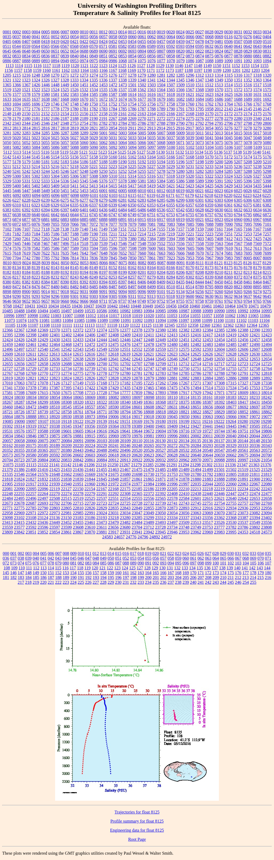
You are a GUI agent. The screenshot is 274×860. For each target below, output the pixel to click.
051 (118, 558)
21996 (172, 484)
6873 (7, 219)
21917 (31, 484)
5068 (161, 142)
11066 (265, 315)
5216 (55, 166)
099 (208, 563)
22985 (78, 513)
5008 (170, 133)
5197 (190, 161)
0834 (26, 56)
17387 (54, 388)
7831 (84, 258)
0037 (16, 36)
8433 (170, 282)
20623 (148, 455)
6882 (55, 219)
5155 (64, 157)
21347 (242, 464)
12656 (19, 363)
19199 (184, 421)
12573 (172, 349)
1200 (226, 70)
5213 (26, 166)
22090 (19, 489)
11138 (158, 325)
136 (207, 568)
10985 (160, 311)
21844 (90, 479)
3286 (55, 133)
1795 (199, 109)
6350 (132, 205)
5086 (55, 147)
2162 (132, 113)
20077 (55, 440)
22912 (196, 508)
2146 (257, 109)
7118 (45, 229)
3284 (36, 133)
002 (21, 553)
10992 (243, 311)
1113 (9, 65)
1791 (180, 109)
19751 (243, 431)
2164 (151, 113)
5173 (238, 157)
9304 (103, 296)
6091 (7, 195)
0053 (64, 36)
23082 (254, 513)
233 (141, 582)
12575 (184, 349)
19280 (242, 421)
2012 (219, 109)
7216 (161, 234)
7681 (228, 253)
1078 (170, 61)
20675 (243, 455)
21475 (137, 469)
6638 (16, 214)
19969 (113, 436)
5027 (74, 137)
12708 (148, 363)
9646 (7, 301)
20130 (160, 440)
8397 (122, 282)
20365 (42, 450)
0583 (132, 46)
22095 (31, 489)
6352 (142, 205)
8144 (64, 267)
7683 (238, 253)
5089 (84, 147)
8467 (267, 282)
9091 (103, 291)
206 (193, 577)
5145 (36, 157)
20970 (196, 460)
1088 (209, 61)
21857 (125, 479)
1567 (190, 89)
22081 (7, 489)
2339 (247, 118)
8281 (161, 277)
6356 (180, 205)
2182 (45, 118)
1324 (36, 80)
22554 (125, 498)
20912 (113, 460)
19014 (125, 416)
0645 (7, 51)
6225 (266, 195)
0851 (103, 56)
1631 (257, 94)
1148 (198, 65)
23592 (31, 527)
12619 (125, 354)
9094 (122, 291)
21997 (184, 484)
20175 (31, 445)
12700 (101, 363)
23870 (90, 532)
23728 (160, 527)
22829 (101, 508)
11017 (114, 315)
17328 (254, 383)
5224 (122, 166)
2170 (209, 113)
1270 (55, 75)
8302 (190, 277)
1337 (113, 80)
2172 (228, 113)
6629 (209, 210)
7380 (132, 238)
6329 (55, 205)
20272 (172, 445)
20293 (207, 445)
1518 (267, 85)
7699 (267, 253)
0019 (161, 32)
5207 (238, 161)
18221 (242, 397)
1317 (247, 75)
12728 (19, 368)
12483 (207, 344)
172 (208, 572)
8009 (267, 258)
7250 (219, 234)
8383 (36, 282)
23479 (113, 522)
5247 (74, 171)
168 (178, 572)
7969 (219, 258)
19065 (219, 416)
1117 (47, 65)
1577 (16, 94)
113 (43, 568)
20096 (90, 440)
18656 (207, 407)
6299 (180, 200)
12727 (7, 368)
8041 (55, 262)
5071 (180, 142)
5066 (142, 142)
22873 (172, 508)
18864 (7, 416)
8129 (266, 262)
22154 (90, 489)
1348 (209, 80)
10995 (266, 311)
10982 (125, 311)
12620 (137, 354)
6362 (238, 205)
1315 (228, 75)
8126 (247, 262)
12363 (240, 325)
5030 (103, 137)
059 (178, 558)
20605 (101, 455)
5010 (190, 133)
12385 (219, 330)
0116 (228, 36)
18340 (125, 402)
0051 (45, 36)
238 (178, 582)
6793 (228, 214)
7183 (26, 234)
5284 (219, 171)
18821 (184, 412)
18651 (196, 407)
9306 (122, 296)
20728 (31, 460)
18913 (42, 416)
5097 (151, 147)
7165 (238, 229)
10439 (100, 306)
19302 (7, 426)
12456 (243, 339)
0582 (122, 46)
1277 (122, 75)
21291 (171, 464)
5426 (219, 186)
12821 (31, 378)
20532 (184, 450)
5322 (209, 176)
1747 (64, 104)
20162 (7, 445)
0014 (122, 32)
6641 (45, 214)
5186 (84, 161)
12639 (90, 359)
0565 (45, 46)
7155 (161, 229)
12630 (254, 354)
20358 (31, 450)
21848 (113, 479)
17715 (90, 392)
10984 (148, 311)
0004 (36, 32)
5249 (93, 171)
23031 (113, 513)
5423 (190, 186)
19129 (90, 421)
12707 (137, 363)
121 (102, 568)
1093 (257, 61)
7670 (199, 253)
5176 (267, 157)
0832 (7, 56)
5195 (170, 161)
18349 (137, 402)
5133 (189, 152)
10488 (19, 311)
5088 (74, 147)
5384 (161, 181)
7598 (132, 248)
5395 (238, 181)
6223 (247, 195)
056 (156, 558)
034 (260, 553)
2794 (209, 123)
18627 (160, 407)
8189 (55, 272)
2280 (238, 118)
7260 (16, 238)
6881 (45, 219)
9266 (247, 291)
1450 (74, 85)
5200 (219, 161)
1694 (16, 104)
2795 (219, 123)
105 (253, 563)
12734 (66, 368)
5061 (93, 142)
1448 (55, 85)
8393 (93, 282)
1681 (170, 99)
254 (245, 582)
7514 (74, 243)
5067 (151, 142)
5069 (170, 142)
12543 (78, 349)
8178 (247, 267)
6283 (142, 200)
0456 (151, 41)
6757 (209, 214)
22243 (266, 489)
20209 (66, 445)
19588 (42, 431)
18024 (7, 397)
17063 (19, 383)
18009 (243, 392)
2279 (228, 118)
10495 (54, 311)
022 (171, 553)
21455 (101, 469)
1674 (122, 99)
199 (141, 577)
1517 (257, 85)
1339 (132, 80)
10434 (53, 306)
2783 (113, 123)
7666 (180, 253)
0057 (103, 36)
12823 (54, 378)
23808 (266, 527)
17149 (78, 383)
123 (117, 568)
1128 (150, 65)
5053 (36, 142)
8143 (55, 267)
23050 (160, 513)
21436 (78, 469)
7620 (36, 253)
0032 (247, 32)
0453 (122, 41)
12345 (169, 325)
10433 (41, 306)
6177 (180, 195)
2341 (267, 118)
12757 (243, 368)
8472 (16, 287)
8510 (170, 287)
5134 (199, 152)
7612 (247, 248)
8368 (219, 277)
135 (200, 568)
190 (73, 577)
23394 (254, 517)
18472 (31, 407)
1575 (267, 89)
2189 (84, 118)
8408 (151, 282)
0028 (209, 32)
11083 (56, 320)
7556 (180, 243)
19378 (125, 426)
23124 (42, 517)
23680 (125, 527)
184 (28, 577)
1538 (132, 89)
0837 (55, 56)
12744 (125, 368)
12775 (78, 373)
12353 (181, 325)
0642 (247, 46)
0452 (113, 41)
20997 (243, 460)
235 (156, 582)
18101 (160, 397)
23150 (66, 517)
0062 (151, 36)
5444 (267, 186)
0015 (132, 32)
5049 (267, 137)
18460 (7, 407)
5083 (26, 147)
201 (156, 577)
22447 (231, 493)
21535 (7, 474)
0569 (84, 46)
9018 (64, 291)
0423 (93, 41)
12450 (172, 339)
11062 (230, 315)
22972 (42, 513)
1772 (26, 109)
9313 (151, 296)
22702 (54, 503)
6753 (170, 214)
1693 (7, 104)
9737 (122, 301)
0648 (26, 51)
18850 (231, 412)
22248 (7, 493)
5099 (161, 147)
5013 (219, 133)
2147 (267, 109)
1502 (142, 85)
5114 (26, 152)
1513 (219, 85)
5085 (45, 147)
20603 (90, 455)
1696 (36, 104)
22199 (160, 489)
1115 (28, 65)
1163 (75, 70)
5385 (170, 181)
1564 (161, 89)
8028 (36, 262)
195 (111, 577)
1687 (228, 99)
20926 (148, 460)
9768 (7, 306)
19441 (207, 426)
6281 (122, 200)
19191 (172, 421)
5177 (7, 161)
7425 (257, 238)
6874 (16, 219)
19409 (172, 426)
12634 (31, 359)
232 (133, 582)
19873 (42, 436)
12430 (54, 339)
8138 (26, 267)
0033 (257, 32)
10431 (30, 306)
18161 (207, 397)
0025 (190, 32)
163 (141, 572)
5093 (123, 147)
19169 (137, 421)
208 (208, 577)
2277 (209, 118)
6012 (161, 190)
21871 (160, 479)
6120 (161, 195)
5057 (64, 142)
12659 (54, 363)
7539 (103, 243)
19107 (43, 421)
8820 (228, 287)
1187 (179, 70)
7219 (170, 234)
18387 (207, 402)
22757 (243, 503)
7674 (219, 253)
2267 (113, 118)
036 (6, 558)
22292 (113, 493)
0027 (199, 32)
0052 (55, 36)
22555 (137, 498)
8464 (257, 282)
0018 (151, 32)
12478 (148, 344)
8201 (142, 272)
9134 (180, 291)
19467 (243, 426)
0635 (219, 46)
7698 (257, 253)
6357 (190, 205)
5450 (55, 190)
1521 (26, 89)
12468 (66, 344)
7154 (151, 229)
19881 (78, 436)
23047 (137, 513)
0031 (238, 32)
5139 (247, 152)
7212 (122, 234)
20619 (125, 455)
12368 (31, 330)
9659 (55, 301)
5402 (36, 186)
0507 (238, 41)
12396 (19, 335)
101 (223, 563)
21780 (196, 474)
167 (171, 572)
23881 (101, 532)
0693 (132, 51)
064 (215, 558)
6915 (142, 219)
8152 (113, 267)
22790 (42, 508)
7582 (36, 248)
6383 (7, 210)
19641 (125, 431)
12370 (54, 330)
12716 (207, 363)
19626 (113, 431)
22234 (243, 489)
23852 (42, 532)
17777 (125, 392)
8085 (151, 262)
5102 (190, 147)
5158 (93, 157)
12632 (7, 359)
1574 (257, 89)
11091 (125, 320)
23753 (207, 527)
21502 (231, 469)
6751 (151, 214)
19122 (78, 421)
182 (13, 577)
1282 (170, 75)
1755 (142, 104)
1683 (190, 99)
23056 (184, 513)
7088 (209, 224)
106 (260, 563)
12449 (160, 339)
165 (156, 572)
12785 (184, 373)
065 (223, 558)
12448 (148, 339)
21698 (137, 474)
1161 (56, 70)
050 (111, 558)
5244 (45, 171)
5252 (122, 171)
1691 (257, 99)
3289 (84, 133)
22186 (148, 489)
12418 (219, 335)
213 (245, 577)
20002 (196, 436)
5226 (142, 166)
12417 (207, 335)
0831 (267, 51)
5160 (113, 157)
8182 (7, 272)
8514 (190, 287)
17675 (66, 392)
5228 (161, 166)
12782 (148, 373)
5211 (7, 166)
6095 (45, 195)
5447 (26, 190)
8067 (113, 262)
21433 (66, 469)
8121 (218, 262)
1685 (209, 99)
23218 (113, 517)
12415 (184, 335)
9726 (113, 301)
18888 (31, 416)
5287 (238, 171)
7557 (190, 243)
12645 (160, 359)
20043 (243, 436)
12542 (66, 349)
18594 (125, 407)
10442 (112, 306)
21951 (78, 484)
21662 (66, 474)
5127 (141, 152)
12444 (101, 339)
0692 (122, 51)
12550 (113, 349)
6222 (238, 195)
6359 (209, 205)
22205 (172, 489)
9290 (16, 296)
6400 (74, 210)
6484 (122, 210)
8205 (170, 272)
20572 (266, 450)
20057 (7, 440)
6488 (151, 210)
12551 (125, 349)
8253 (113, 277)
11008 (79, 315)
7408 (219, 238)
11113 (90, 325)
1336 (103, 80)
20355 (19, 450)
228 (103, 582)
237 (171, 582)
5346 (93, 181)
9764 (247, 301)
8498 (142, 287)
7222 (199, 234)
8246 (84, 277)
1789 (161, 109)
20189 (54, 445)
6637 (7, 214)
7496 (64, 243)
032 (245, 553)
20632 (184, 455)
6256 (55, 200)
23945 (160, 532)
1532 (84, 89)
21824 (19, 479)
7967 (209, 258)
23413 (7, 522)
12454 (219, 339)
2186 (55, 118)
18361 (148, 402)
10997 (21, 315)
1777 (45, 109)
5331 (26, 181)
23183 (78, 517)
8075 (123, 262)
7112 (36, 229)
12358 (193, 325)
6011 (151, 190)
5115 (36, 152)
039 (28, 558)
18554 (78, 407)
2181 (36, 118)
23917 (113, 532)
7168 (266, 229)
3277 (238, 128)
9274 (257, 291)
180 (268, 572)
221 (51, 582)
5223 (113, 166)
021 (163, 553)
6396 (55, 210)
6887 (93, 219)
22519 (78, 498)
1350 (228, 80)
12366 (7, 330)
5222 (103, 166)
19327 (42, 426)
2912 (142, 128)
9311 (132, 296)
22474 (254, 493)
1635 (26, 99)
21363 (254, 464)
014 (111, 553)
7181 (7, 234)
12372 (78, 330)
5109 (257, 147)
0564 (36, 46)
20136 (207, 440)
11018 (125, 315)
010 (81, 553)
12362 (228, 325)
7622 (45, 253)
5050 (7, 142)
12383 (196, 330)
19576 (19, 431)
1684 (199, 99)
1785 (122, 109)
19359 (101, 426)
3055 (219, 128)
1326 (45, 80)
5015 (238, 133)
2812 (7, 128)
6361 (228, 205)
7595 (103, 248)
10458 (183, 306)
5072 (190, 142)
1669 (74, 99)
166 (163, 572)
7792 (55, 258)
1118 (56, 65)
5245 (55, 171)
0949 (64, 61)
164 (148, 572)
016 (126, 553)
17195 (137, 383)
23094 (266, 513)
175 (230, 572)
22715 (78, 503)
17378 (31, 388)
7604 (180, 248)
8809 (219, 287)
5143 (16, 157)
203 (171, 577)
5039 (190, 137)
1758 (170, 104)
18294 (31, 402)
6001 (103, 190)
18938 (78, 416)
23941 (137, 532)
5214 (36, 166)
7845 (113, 258)
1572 (238, 89)
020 (156, 553)
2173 (238, 113)
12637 (66, 359)
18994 (101, 416)
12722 (231, 363)
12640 (101, 359)
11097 (183, 320)
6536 (161, 210)
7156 (170, 229)
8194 (84, 272)
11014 (102, 315)
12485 (231, 344)
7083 (170, 224)
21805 (231, 474)
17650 (54, 392)
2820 (84, 128)
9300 (64, 296)
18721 (7, 412)
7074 (103, 224)
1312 (199, 75)
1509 (180, 85)
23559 (7, 527)
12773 (54, 373)
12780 (125, 373)
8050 (65, 262)
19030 (160, 416)
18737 (31, 412)
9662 (74, 301)
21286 (160, 464)
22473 (243, 493)
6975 (26, 224)
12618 (113, 354)
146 (13, 572)
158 (103, 572)
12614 (66, 354)
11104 (264, 320)
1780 (74, 109)
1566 (180, 89)
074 (21, 563)
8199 (122, 272)
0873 (190, 56)
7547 (132, 243)
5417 (132, 186)
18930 (66, 416)
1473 (122, 85)
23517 (207, 522)
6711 (84, 214)
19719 (196, 431)
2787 (151, 123)
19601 (66, 431)
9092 (113, 291)
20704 (7, 460)
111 (29, 568)
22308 (125, 493)
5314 (132, 176)
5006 (151, 133)
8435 (180, 282)
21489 (184, 469)
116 (65, 568)
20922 (137, 460)
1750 (93, 104)
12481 (184, 344)
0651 (55, 51)
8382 (26, 282)
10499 (78, 311)
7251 (228, 234)
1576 (7, 94)
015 (118, 553)
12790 (231, 373)
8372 (238, 277)
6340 (122, 205)
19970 (125, 436)
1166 (103, 70)
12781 (137, 373)
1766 (247, 104)
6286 (170, 200)
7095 (247, 224)
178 (253, 572)
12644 (148, 359)
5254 (132, 171)
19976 (137, 436)
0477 (190, 41)
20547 (219, 450)
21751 (160, 474)
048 (96, 558)
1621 (190, 94)
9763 (238, 301)
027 (208, 553)
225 (81, 582)
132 (177, 568)
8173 (209, 267)
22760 (254, 503)
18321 (90, 402)
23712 (148, 527)
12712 (184, 363)
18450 (266, 402)
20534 (196, 450)
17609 (31, 392)
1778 (55, 109)
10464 (230, 306)
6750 (142, 214)
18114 (184, 397)
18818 (160, 412)
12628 (231, 354)
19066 (231, 416)
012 (96, 553)
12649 (207, 359)
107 (268, 563)
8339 (209, 277)
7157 (180, 229)
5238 (257, 166)
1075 (142, 61)
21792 (207, 474)
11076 (33, 320)
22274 (66, 493)
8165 (161, 267)
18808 (148, 412)
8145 (74, 267)
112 (36, 568)
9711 (103, 301)
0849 (93, 56)
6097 (65, 195)
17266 (172, 383)
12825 (78, 378)
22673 (7, 503)
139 (230, 568)
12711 (172, 363)
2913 (151, 128)
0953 (74, 61)
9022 (74, 291)
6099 (84, 195)
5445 (7, 190)
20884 (101, 460)
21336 (230, 464)
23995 (231, 532)
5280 (180, 171)
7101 (267, 224)
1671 (93, 99)
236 (163, 582)
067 (238, 558)
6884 (74, 219)
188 (58, 577)
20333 (243, 445)
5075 (219, 142)
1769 (7, 109)
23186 (90, 517)
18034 (31, 397)
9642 (257, 296)
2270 (142, 118)
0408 (36, 41)
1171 (151, 70)
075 (28, 563)
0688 (84, 51)
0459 (180, 41)
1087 (199, 61)
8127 (257, 262)
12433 (78, 339)
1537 (122, 89)
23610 (90, 527)
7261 (26, 238)
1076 (151, 61)
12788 (219, 373)
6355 (170, 205)
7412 (228, 238)
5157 (84, 157)
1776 (36, 109)
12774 (66, 373)
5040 (199, 137)
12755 (231, 368)
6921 (199, 219)
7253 (247, 234)
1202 (246, 70)
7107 (26, 229)
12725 (266, 363)
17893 (160, 392)
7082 (161, 224)
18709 (266, 407)
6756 (199, 214)
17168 (101, 383)
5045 (228, 137)
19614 (90, 431)
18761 (78, 412)
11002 (44, 315)
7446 (26, 243)
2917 (190, 128)
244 (223, 582)
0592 (170, 46)
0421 (74, 41)
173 (215, 572)
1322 (16, 80)
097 (193, 563)
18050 (43, 397)
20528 (172, 450)
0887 (16, 61)
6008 (132, 190)
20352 (7, 450)
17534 (231, 388)
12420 (243, 335)
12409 (125, 335)
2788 (161, 123)
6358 (199, 205)
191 (81, 577)
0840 (74, 56)
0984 (103, 61)
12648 (196, 359)
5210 (267, 161)
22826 (90, 508)
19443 (219, 426)
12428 (31, 339)
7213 (132, 234)
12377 (125, 330)
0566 (55, 46)
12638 (78, 359)
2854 (113, 128)
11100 (219, 320)
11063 (242, 315)
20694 (254, 455)
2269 (132, 118)
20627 (160, 455)
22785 (31, 508)
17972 (231, 392)
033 (253, 553)
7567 (238, 243)
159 (111, 572)
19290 (254, 421)
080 (66, 563)
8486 (103, 287)
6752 (161, 214)
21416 (42, 469)
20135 (195, 440)
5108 (248, 147)
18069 (90, 397)
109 (14, 568)
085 (103, 563)
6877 (26, 219)
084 (96, 563)
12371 (66, 330)
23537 (243, 522)
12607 (254, 349)
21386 (19, 469)
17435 (125, 388)
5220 (84, 166)
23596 (42, 527)
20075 (43, 440)
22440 (207, 493)
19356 (90, 426)
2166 (170, 113)
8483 (84, 287)
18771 (101, 412)
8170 (190, 267)
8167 (180, 267)
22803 (54, 508)
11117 (101, 325)
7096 (257, 224)
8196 (93, 272)
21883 (207, 479)
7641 (74, 253)
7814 (74, 258)
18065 (78, 397)
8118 (209, 262)
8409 (161, 282)
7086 (199, 224)
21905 (7, 484)
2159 (113, 113)
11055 (195, 315)
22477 (266, 493)
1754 (132, 104)
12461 (31, 344)
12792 (254, 373)
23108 (31, 517)
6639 (26, 214)
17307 (207, 383)
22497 (42, 498)
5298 (267, 171)
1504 (161, 85)
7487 (55, 243)
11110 (56, 325)
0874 (199, 56)
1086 (190, 61)
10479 (265, 306)
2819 (74, 128)
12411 (148, 335)
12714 (196, 363)
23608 (78, 527)
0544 (16, 46)
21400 (31, 469)
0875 (209, 56)
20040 (231, 436)
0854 (132, 56)
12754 (219, 368)
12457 (254, 339)
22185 (137, 489)
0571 (103, 46)
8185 (36, 272)
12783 (160, 373)
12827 (101, 378)
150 (43, 572)
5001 (103, 133)
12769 (31, 373)
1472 (113, 85)
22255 (19, 493)
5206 (228, 161)
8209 (209, 272)
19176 (148, 421)
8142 (45, 267)
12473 (101, 344)
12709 (160, 363)
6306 (247, 200)
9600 (190, 296)
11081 (44, 320)
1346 (190, 80)
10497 (66, 311)
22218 (207, 489)
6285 (161, 200)
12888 (243, 378)
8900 (26, 291)
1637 (36, 99)
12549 (101, 349)
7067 (84, 224)
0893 (45, 61)
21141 (54, 464)
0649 (36, 51)
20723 (19, 460)
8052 (74, 262)
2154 (64, 113)
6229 (36, 200)
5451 (64, 190)
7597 (122, 248)
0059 (122, 36)
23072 (231, 513)
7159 (199, 229)
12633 (19, 359)
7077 (113, 224)
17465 (148, 388)
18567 (101, 407)
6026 (247, 190)
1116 (37, 65)
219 (36, 582)
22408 (172, 493)
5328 (267, 176)
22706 (66, 503)
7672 (209, 253)
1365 (7, 85)
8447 (209, 282)
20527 (160, 450)
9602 (199, 296)
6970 (7, 224)
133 (185, 568)
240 (193, 582)
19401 (160, 426)
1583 (74, 94)
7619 (26, 253)
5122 (93, 152)
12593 (207, 349)
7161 (218, 229)
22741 (172, 503)
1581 (55, 94)
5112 (7, 152)
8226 (45, 277)
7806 (64, 258)
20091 (78, 440)
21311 (219, 464)
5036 (161, 137)
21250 (113, 464)
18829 (219, 412)
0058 (113, 36)
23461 (90, 522)
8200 (132, 272)
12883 (196, 378)
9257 (209, 291)
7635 (64, 253)
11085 (79, 320)
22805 (66, 508)
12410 (137, 335)
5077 (238, 142)
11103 (253, 320)
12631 (266, 354)
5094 (132, 147)
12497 (19, 349)
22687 (31, 503)
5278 (161, 171)
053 (133, 558)
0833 (16, 56)
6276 (74, 200)
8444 (199, 282)
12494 (266, 344)
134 (192, 568)
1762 (209, 104)
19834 (7, 436)
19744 (219, 431)
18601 (137, 407)
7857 (142, 258)
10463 (218, 306)
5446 (16, 190)
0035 (7, 36)
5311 (122, 176)
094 (171, 563)
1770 (16, 109)
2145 (247, 109)
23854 (54, 532)
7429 (7, 243)
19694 (160, 431)
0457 (161, 41)
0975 (93, 61)
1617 (161, 94)
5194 (161, 161)
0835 (36, 56)
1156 (9, 70)
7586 (55, 248)
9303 (93, 296)
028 (215, 553)
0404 (267, 36)
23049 (148, 513)
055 (148, 558)
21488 (172, 469)
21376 (266, 464)
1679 (161, 99)
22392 (160, 493)
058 (171, 558)
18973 (90, 416)
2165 (161, 113)
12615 (78, 354)
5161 (122, 157)
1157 (18, 70)
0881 (257, 56)
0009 (74, 32)
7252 (238, 234)
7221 (190, 234)
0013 (113, 32)
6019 (180, 190)
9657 (45, 301)
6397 (64, 210)
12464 (54, 344)
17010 (7, 383)
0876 (219, 56)
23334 (172, 517)
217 (21, 582)
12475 (113, 344)
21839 (78, 479)
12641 (113, 359)
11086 (91, 320)
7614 (267, 248)
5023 (36, 137)
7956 (199, 258)
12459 (7, 344)
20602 (78, 455)
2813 (16, 128)
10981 (113, 311)
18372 (172, 402)
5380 (132, 181)
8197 (103, 272)
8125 (238, 262)
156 (88, 572)
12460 (19, 344)
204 (178, 577)
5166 (170, 157)
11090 (114, 320)
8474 (26, 287)
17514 (207, 388)
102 (230, 563)
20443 (78, 450)
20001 (184, 436)
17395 (66, 388)
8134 (16, 267)
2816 (45, 128)
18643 (184, 407)
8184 (26, 272)
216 (268, 577)
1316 (238, 75)
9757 (190, 301)
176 (238, 572)
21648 (54, 474)
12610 (19, 354)
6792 (219, 214)
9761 (219, 301)
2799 (257, 123)
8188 (45, 272)
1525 (64, 89)
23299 (148, 517)
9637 (247, 296)
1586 (103, 94)
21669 (90, 474)
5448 (36, 190)
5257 (151, 171)
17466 (160, 388)
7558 (199, 243)
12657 (31, 363)
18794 (125, 412)
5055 (45, 142)
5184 (74, 161)
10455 (159, 306)
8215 (267, 272)
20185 (42, 445)
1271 (64, 75)
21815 (266, 474)
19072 (254, 416)
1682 (180, 99)
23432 (31, 522)
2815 (36, 128)
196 (118, 577)
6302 (209, 200)
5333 (45, 181)
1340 (142, 80)
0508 (247, 41)
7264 (55, 238)
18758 (66, 412)
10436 (77, 306)
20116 (148, 440)
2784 (122, 123)
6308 (267, 200)
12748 (160, 368)
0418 (45, 41)
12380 (160, 330)
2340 (257, 118)
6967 (257, 219)
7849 (122, 258)
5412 (84, 186)
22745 (196, 503)
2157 (93, 113)
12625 (196, 354)
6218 (209, 195)
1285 (180, 75)
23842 (19, 532)
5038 (180, 137)
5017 (257, 133)
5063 (113, 142)
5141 (266, 152)
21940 (66, 484)
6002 (113, 190)
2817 (55, 128)
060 (185, 558)
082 (81, 563)
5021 (26, 137)
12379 (148, 330)
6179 (189, 195)
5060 (84, 142)
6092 (17, 195)
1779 (64, 109)
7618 (16, 253)
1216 (26, 75)
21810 (243, 474)
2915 (170, 128)
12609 (7, 354)
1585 (93, 94)
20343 (266, 445)
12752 (207, 368)
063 (208, 558)
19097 (31, 421)
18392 (219, 402)
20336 (254, 445)
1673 (113, 99)
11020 (149, 315)
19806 (266, 431)
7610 (228, 248)
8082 (142, 262)
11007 (67, 315)
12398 (31, 335)
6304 (228, 200)
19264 (231, 421)
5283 (209, 171)
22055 (219, 484)
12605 (231, 349)
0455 (142, 41)
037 (13, 558)
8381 (16, 282)
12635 (42, 359)
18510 (54, 407)
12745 (137, 368)
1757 (161, 104)
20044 (254, 436)
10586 (101, 311)
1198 (207, 70)
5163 (142, 157)
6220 (228, 195)
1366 (16, 85)
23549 (254, 522)
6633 (247, 210)
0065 (180, 36)
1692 (267, 99)
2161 (122, 113)
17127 (66, 383)
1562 (142, 89)
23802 (254, 527)
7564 (228, 243)
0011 (93, 32)
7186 (55, 234)
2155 (74, 113)
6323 (36, 205)
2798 (247, 123)
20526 (148, 450)
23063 (196, 513)
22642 (243, 498)
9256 (199, 291)
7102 (7, 229)
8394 (103, 282)
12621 (148, 354)
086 (111, 563)
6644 (74, 214)
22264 (42, 493)
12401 (54, 335)
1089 (219, 61)
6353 (151, 205)
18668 (219, 407)
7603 (170, 248)
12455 (231, 339)
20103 (102, 440)
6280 (113, 200)
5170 (209, 157)
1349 (219, 80)
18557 (90, 407)
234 (148, 582)
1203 (255, 70)
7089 (219, 224)
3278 (247, 128)
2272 (161, 118)
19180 (160, 421)
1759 (180, 104)
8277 (142, 277)
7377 (113, 238)
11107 (33, 325)
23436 (42, 522)
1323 (26, 80)
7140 (83, 229)
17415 (78, 388)
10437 (88, 306)
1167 (113, 70)
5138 (237, 152)
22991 (90, 513)
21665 (78, 474)
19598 (54, 431)
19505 (254, 426)
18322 (101, 402)
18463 (19, 407)
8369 (228, 277)
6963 (247, 219)
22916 (207, 508)
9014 (45, 291)
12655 (7, 363)
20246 (125, 445)
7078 (122, 224)
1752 (113, 104)
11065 (253, 315)
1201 (236, 70)
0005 (45, 32)
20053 (266, 436)
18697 (254, 407)
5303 (45, 176)
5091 (103, 147)
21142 (66, 464)
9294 (45, 296)
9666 (84, 301)
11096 (172, 320)
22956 (266, 508)
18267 (7, 402)
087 (118, 563)
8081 (132, 262)
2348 (64, 123)
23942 (148, 532)
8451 (228, 282)
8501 (161, 287)
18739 (42, 412)
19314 (19, 426)
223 (66, 582)
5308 (93, 176)
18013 (254, 392)
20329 (231, 445)
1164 (84, 70)
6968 (267, 219)
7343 (64, 238)
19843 (19, 436)
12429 (42, 339)
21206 (89, 464)
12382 (184, 330)
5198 (199, 161)
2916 (180, 128)
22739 (160, 503)
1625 (228, 94)
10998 (32, 315)
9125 (170, 291)
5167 (180, 157)
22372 (148, 493)
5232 (199, 166)
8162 (132, 267)
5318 (170, 176)
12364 (252, 325)
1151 (226, 65)
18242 (266, 397)
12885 (219, 378)
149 (36, 572)
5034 (142, 137)
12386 (231, 330)
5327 (257, 176)
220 (43, 582)
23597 (54, 527)
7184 (36, 234)
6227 (16, 200)
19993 (160, 436)
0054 (74, 36)
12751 (196, 368)
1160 (46, 70)
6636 (267, 210)
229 (111, 582)
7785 (45, 258)
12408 (113, 335)
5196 (180, 161)
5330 (16, 181)
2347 (55, 123)
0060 (132, 36)
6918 (170, 219)
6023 (219, 190)
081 (73, 563)
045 (73, 558)
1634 (16, 99)
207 (200, 577)
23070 (219, 513)
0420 (64, 41)
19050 (184, 416)
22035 (196, 484)
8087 (161, 262)
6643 (64, 214)
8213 (247, 272)
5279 (170, 171)
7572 (267, 243)
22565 (160, 498)
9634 (238, 296)
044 (66, 558)
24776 (131, 537)
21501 (219, 469)
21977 (137, 484)
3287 (64, 133)
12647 (184, 359)
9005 (36, 291)
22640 (231, 498)
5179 (26, 161)
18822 (196, 412)
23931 (125, 532)
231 (126, 582)
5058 (74, 142)
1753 (122, 104)
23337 (184, 517)
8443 (190, 282)
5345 (84, 181)
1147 (188, 65)
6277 (84, 200)
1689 (247, 99)
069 (253, 558)
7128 (55, 229)
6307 (257, 200)
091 (148, 563)
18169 (219, 397)
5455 (93, 190)
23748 (184, 527)
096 (185, 563)
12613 (54, 354)
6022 (209, 190)
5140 (257, 152)
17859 (137, 392)
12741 (101, 368)
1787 (142, 109)
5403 (45, 186)
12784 (172, 373)
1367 (26, 85)
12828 (113, 378)
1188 (189, 70)
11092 (137, 320)
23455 (78, 522)
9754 (170, 301)
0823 (209, 51)
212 (238, 577)
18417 (243, 402)
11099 (207, 320)
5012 (209, 133)
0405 (7, 41)
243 (215, 582)
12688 (66, 363)
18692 (243, 407)
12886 (231, 378)
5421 (170, 186)
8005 (247, 258)
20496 (125, 450)
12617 (101, 354)
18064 (66, 397)
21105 (19, 464)
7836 (93, 258)
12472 (90, 344)
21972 (113, 484)
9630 (209, 296)
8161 (122, 267)
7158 (189, 229)
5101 (180, 147)
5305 (64, 176)
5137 (228, 152)
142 (252, 568)
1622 (199, 94)
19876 (66, 436)
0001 (7, 32)
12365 (263, 325)
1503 (151, 85)
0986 (113, 61)
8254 (122, 277)
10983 (137, 311)
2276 (199, 118)
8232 (55, 277)
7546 (122, 243)
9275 (267, 291)
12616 (90, 354)
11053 (172, 315)
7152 (132, 229)
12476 (125, 344)
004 (36, 553)
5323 (219, 176)
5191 (132, 161)
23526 (219, 522)
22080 (266, 484)
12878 (137, 378)
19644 (137, 431)
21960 (90, 484)
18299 (42, 402)
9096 (142, 291)
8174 (219, 267)
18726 (19, 412)
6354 (161, 205)
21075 (8, 464)
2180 (26, 118)
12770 (42, 373)
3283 (26, 133)
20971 (207, 460)
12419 (231, 335)
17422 (90, 388)
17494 (196, 388)
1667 (55, 99)
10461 (206, 306)
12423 (266, 335)
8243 (74, 277)
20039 (219, 436)
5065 (132, 142)
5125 (122, 152)
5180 (36, 161)
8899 (16, 291)
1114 (19, 65)
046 (81, 558)
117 (73, 568)
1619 (180, 94)
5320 (190, 176)
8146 (84, 267)
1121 (84, 65)
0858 (170, 56)
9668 (93, 301)
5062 (103, 142)
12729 (31, 368)
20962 (184, 460)
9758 (199, 301)
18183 (231, 397)
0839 (64, 56)
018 (141, 553)
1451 (84, 85)
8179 (257, 267)
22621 (219, 498)
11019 (137, 315)
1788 (151, 109)
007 (58, 553)
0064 (170, 36)
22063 (243, 484)
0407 (26, 41)
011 (88, 553)
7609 (219, 248)
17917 (184, 392)
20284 (196, 445)
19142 (113, 421)
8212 (238, 272)
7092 (238, 224)
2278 (219, 118)
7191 (103, 234)
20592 (54, 455)
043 (58, 558)
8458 (238, 282)
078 (51, 563)
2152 (45, 113)
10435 (65, 306)
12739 (90, 368)
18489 (42, 407)
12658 (42, 363)
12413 (172, 335)
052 (126, 558)
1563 (151, 89)
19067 (243, 416)
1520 (16, 89)
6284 (151, 200)
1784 (113, 109)
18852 (243, 412)
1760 (190, 104)
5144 (26, 157)
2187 (64, 118)
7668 (190, 253)
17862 (148, 392)
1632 (267, 94)
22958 (7, 513)
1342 (161, 80)
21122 (43, 464)
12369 (42, 330)
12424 (7, 339)
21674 (101, 474)
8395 (113, 282)
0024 (180, 32)
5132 (180, 152)
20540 (207, 450)
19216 (207, 421)
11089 (102, 320)
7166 (247, 229)
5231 (190, 166)
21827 (31, 479)
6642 (55, 214)
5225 (132, 166)
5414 (103, 186)
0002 (16, 32)
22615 (207, 498)
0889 (36, 61)
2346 (45, 123)
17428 (101, 388)
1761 (199, 104)
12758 (254, 368)
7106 (17, 229)
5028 (84, 137)
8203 (151, 272)
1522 (36, 89)
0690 (103, 51)
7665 (170, 253)
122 (110, 568)
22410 (184, 493)
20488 (101, 450)
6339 (113, 205)
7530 (93, 243)
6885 (84, 219)
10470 (242, 306)
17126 (54, 383)
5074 (209, 142)
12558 (148, 349)
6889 (113, 219)
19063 (207, 416)
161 (126, 572)
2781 (93, 123)
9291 (26, 296)
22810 (78, 508)
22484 (7, 498)
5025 (55, 137)
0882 (267, 56)
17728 (101, 392)
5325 (238, 176)
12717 (219, 363)
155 (81, 572)
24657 (119, 537)
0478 (199, 41)
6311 (26, 205)
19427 (196, 426)
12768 (19, 373)
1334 (84, 80)
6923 (219, 219)
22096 (42, 489)
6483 (113, 210)
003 (28, 553)
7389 (161, 238)
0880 (247, 56)
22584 (184, 498)
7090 (228, 224)
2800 (267, 123)
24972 (166, 537)
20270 (160, 445)
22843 (125, 508)
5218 (74, 166)
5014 (228, 133)
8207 (190, 272)
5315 (142, 176)
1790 (170, 109)
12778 (101, 373)
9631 (219, 296)
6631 (228, 210)
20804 (42, 460)
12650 (219, 359)
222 (58, 582)
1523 (45, 89)
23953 (184, 532)
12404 (78, 335)
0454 (132, 41)
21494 (196, 469)
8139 (36, 267)
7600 (151, 248)
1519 (7, 89)
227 (96, 582)
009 (73, 553)
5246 (64, 171)
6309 (7, 205)
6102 (103, 195)
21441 (90, 469)
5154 (55, 157)
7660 (142, 253)
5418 (142, 186)
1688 (238, 99)
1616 (151, 94)
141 (245, 568)
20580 (31, 455)
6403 (93, 210)
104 (245, 563)
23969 (207, 532)
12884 (207, 378)
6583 (190, 210)
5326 (247, 176)
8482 (74, 287)
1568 (199, 89)
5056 (55, 142)
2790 (180, 123)
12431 (66, 339)
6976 (36, 224)
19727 (207, 431)
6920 (190, 219)
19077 (266, 416)
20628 (172, 455)
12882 (184, 378)
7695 (247, 253)
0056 (93, 36)
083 (88, 563)
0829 (247, 51)
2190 (93, 118)
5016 (247, 133)
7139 (74, 229)
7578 (26, 248)
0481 (219, 41)
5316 (151, 176)
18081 (102, 397)
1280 (151, 75)
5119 (64, 152)
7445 (16, 243)
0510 (267, 41)
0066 (190, 36)
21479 (148, 469)
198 (133, 577)
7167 (257, 229)
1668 (64, 99)
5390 (209, 181)
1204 (265, 70)
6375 (247, 205)
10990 (219, 311)
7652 (122, 253)
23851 (31, 532)
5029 (93, 137)
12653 (254, 359)
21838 (66, 479)
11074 (21, 320)
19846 (31, 436)
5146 (45, 157)
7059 (64, 224)
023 (178, 553)
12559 (160, 349)
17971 (219, 392)
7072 (93, 224)
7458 (36, 243)
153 (66, 572)
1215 (16, 75)
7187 (64, 234)
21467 (125, 469)
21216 (101, 464)
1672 (103, 99)
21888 (219, 479)
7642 (84, 253)
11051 (160, 315)
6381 (257, 205)
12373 (90, 330)
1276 (113, 75)
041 (43, 558)
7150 (112, 229)
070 (260, 558)
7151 (122, 229)
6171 (170, 195)
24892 (154, 537)
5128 (151, 152)
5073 (199, 142)
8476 (36, 287)
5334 (55, 181)
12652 (243, 359)
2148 (7, 113)
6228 (26, 200)
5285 (228, 171)
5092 (113, 147)
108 (6, 568)
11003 (56, 315)
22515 (66, 498)
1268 (45, 75)
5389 (199, 181)
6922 (209, 219)
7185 (45, 234)
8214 (257, 272)
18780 (113, 412)
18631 (172, 407)
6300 (190, 200)
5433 (238, 186)
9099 (151, 291)
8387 (55, 282)
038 (21, 558)
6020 (190, 190)
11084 (67, 320)
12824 (66, 378)
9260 (219, 291)
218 (28, 582)
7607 (209, 248)
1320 (267, 75)
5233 (209, 166)
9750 (151, 301)
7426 (267, 238)
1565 (170, 89)
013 (103, 553)
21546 (19, 474)
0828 (238, 51)
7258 (7, 238)
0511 (7, 46)
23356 (207, 517)
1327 (55, 80)
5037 (170, 137)
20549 (231, 450)
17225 (148, 383)
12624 (184, 354)
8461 (247, 282)
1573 (247, 89)
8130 (7, 267)
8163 (142, 267)
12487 (243, 344)
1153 (245, 65)
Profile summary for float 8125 (136, 821)
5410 (64, 186)
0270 (238, 36)
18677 (231, 407)
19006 (113, 416)
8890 (247, 287)
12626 (207, 354)
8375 (257, 277)
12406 (90, 335)
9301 (74, 296)
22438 (196, 493)
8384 (45, 282)
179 (260, 572)
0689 (93, 51)
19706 (172, 431)
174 (223, 572)
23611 (101, 527)
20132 (172, 440)
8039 (45, 262)
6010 (142, 190)
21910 (19, 484)
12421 (254, 335)
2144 (238, 109)
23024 (101, 513)
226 (88, 582)
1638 (45, 99)
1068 (122, 61)
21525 (254, 469)
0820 (180, 51)
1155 (264, 65)
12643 (137, 359)
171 (200, 572)
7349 (84, 238)
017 (133, 553)
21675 (113, 474)
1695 (26, 104)
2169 (199, 113)
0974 (84, 61)
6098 (74, 195)
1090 (228, 61)
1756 (151, 104)
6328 (45, 205)
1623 (209, 94)
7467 (45, 243)
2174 (247, 113)
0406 (16, 41)
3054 (209, 128)
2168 (190, 113)
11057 (207, 315)
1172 (160, 70)
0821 (190, 51)
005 (43, 553)
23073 (243, 513)
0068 (209, 36)
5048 (257, 137)
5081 (7, 147)
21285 (148, 464)
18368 (160, 402)
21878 (184, 479)
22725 (125, 503)
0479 (209, 41)
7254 (257, 234)
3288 (74, 133)
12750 (184, 368)
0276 (247, 36)
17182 (125, 383)
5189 (113, 161)
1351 (238, 80)
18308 (66, 402)
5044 (219, 137)
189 (66, 577)
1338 (122, 80)
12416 (196, 335)
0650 (45, 51)
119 (87, 568)
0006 (55, 32)
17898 (172, 392)
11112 (78, 325)
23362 (219, 517)
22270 (54, 493)
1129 (160, 65)
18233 (254, 397)
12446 (125, 339)
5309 (103, 176)
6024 (228, 190)
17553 (254, 388)
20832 (54, 460)
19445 (231, 426)
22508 (54, 498)
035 (268, 553)
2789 (170, 123)
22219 (219, 489)
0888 (26, 61)
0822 (199, 51)
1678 (151, 99)
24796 (143, 537)
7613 (257, 248)
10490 (31, 311)
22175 (125, 489)
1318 (257, 75)
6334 (64, 205)
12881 (172, 378)
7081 (151, 224)
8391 (74, 282)
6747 (113, 214)
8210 (219, 272)
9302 (84, 296)
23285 (137, 517)
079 (58, 563)
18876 (19, 416)
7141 (93, 229)
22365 (137, 493)
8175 (228, 267)
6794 (238, 214)
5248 (84, 171)
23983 (219, 532)
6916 (151, 219)
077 (43, 563)
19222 (219, 421)
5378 (122, 181)
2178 (7, 118)
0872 (180, 56)
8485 (93, 287)
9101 (161, 291)
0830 (257, 51)
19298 (266, 421)
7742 (26, 258)
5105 (219, 147)
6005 (122, 190)
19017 (137, 416)
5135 (208, 152)
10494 (42, 311)
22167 (101, 489)
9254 (190, 291)
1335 (93, 80)
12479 (160, 344)
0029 (219, 32)
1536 (113, 89)
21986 (160, 484)
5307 (84, 176)
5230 (180, 166)
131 (170, 568)
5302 (36, 176)
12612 (42, 354)
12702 (125, 363)
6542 (180, 210)
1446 (45, 85)
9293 (36, 296)
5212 (16, 166)
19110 (55, 421)
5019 (7, 137)
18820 (172, 412)
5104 (209, 147)
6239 (45, 200)
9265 (238, 291)
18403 (231, 402)
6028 (267, 190)
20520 (137, 450)
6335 (74, 205)
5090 (94, 147)
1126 (132, 65)
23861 (66, 532)
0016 (142, 32)
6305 (238, 200)
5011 (199, 133)
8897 (267, 287)
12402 (66, 335)
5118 (55, 152)
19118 (66, 421)
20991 (231, 460)
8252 (103, 277)
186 (43, 577)
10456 (171, 306)
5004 (132, 133)
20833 (66, 460)
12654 (266, 359)
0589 (151, 46)
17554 (266, 388)
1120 (75, 65)
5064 (122, 142)
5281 (190, 171)
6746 (103, 214)
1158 (28, 70)
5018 (267, 133)
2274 (180, 118)
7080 (142, 224)
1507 (170, 85)
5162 (132, 157)
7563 (219, 243)
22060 (231, 484)
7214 (142, 234)
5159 (103, 157)
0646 (16, 51)
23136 (54, 517)
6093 (26, 195)
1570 (219, 89)
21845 (101, 479)
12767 (7, 373)
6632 (238, 210)
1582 (64, 94)
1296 (190, 75)
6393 (36, 210)
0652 (64, 51)
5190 (122, 161)
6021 (199, 190)
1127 (141, 65)
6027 (257, 190)
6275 (64, 200)
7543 (113, 243)
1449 (64, 85)
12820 (19, 378)
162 (133, 572)
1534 (93, 89)
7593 (84, 248)
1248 (36, 75)
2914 (161, 128)
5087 (65, 147)
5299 (7, 176)
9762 (228, 301)
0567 (64, 46)
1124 (113, 65)
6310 (16, 205)
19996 (172, 436)
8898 (7, 291)
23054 (172, 513)
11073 (9, 320)
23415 (19, 522)
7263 (45, 238)
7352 (93, 238)
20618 (113, 455)
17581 (7, 392)
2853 (103, 128)
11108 (44, 325)
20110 (137, 440)
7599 (142, 248)
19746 (231, 431)
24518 (254, 532)
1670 (84, 99)
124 (125, 568)
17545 (243, 388)
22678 (19, 503)
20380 (66, 450)
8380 (7, 282)
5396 (247, 181)
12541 (54, 349)
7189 (84, 234)
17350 (19, 388)
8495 (122, 287)
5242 (26, 171)
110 (21, 568)
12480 (172, 344)
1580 (45, 94)
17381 (42, 388)
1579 (36, 94)
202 (163, 577)
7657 (132, 253)
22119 (54, 489)
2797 (238, 123)
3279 (257, 128)
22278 (78, 493)
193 (96, 577)
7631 (55, 253)
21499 (207, 469)
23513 (196, 522)
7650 (113, 253)
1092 (247, 61)
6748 (122, 214)
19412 (184, 426)
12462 (42, 344)
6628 (199, 210)
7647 (93, 253)
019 (148, 553)
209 (215, 577)
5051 (16, 142)
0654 (74, 51)
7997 (238, 258)
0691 (113, 51)
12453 (207, 339)
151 (51, 572)
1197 (198, 70)
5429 (228, 186)
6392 (26, 210)
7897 (161, 258)
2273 (170, 118)
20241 (113, 445)
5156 (74, 157)
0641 (238, 46)
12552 (137, 349)
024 (185, 553)
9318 (170, 296)
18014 (266, 392)
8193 (74, 272)
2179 (16, 118)
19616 (101, 431)
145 (6, 572)
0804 (142, 51)
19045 (172, 416)
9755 (180, 301)
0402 (257, 36)
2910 (122, 128)
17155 (90, 383)
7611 (238, 248)
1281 (161, 75)
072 (6, 563)
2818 (64, 128)
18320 (78, 402)
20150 (266, 440)
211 (230, 577)
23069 (207, 513)
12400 (42, 335)
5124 (112, 152)
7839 (103, 258)
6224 (257, 195)
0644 (267, 46)
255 (253, 582)
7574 (7, 248)
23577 (19, 527)
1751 (103, 104)
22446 (219, 493)
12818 (266, 373)
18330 (113, 402)
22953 (254, 508)
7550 (151, 243)
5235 (228, 166)
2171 (219, 113)
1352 (247, 80)
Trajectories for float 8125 (137, 812)
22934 (231, 508)
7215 (151, 234)
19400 (148, 426)
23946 (172, 532)
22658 (266, 498)
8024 (26, 262)
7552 (161, 243)
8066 (103, 262)
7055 (55, 224)
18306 (54, 402)
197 (126, 577)
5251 (113, 171)
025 (193, 553)
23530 (231, 522)
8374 (247, 277)
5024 (45, 137)
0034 (267, 32)
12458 (266, 339)
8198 (113, 272)
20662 (231, 455)
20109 (125, 440)
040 (36, 558)
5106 (228, 147)
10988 (196, 311)
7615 (7, 253)
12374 (101, 330)
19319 (31, 426)
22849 (137, 508)
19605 (78, 431)
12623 (172, 354)
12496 (7, 349)
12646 (172, 359)
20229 (101, 445)
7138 (64, 229)
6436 (103, 210)
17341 (7, 388)
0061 (142, 36)
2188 (74, 118)
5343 (74, 181)
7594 (93, 248)
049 (103, 558)
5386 (180, 181)
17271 (196, 383)
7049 (45, 224)
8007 (257, 258)
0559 (26, 46)
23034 (125, 513)
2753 (74, 123)
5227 (151, 166)
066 (230, 558)
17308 (219, 383)
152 (58, 572)
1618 (170, 94)
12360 (205, 325)
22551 (113, 498)
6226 (7, 200)
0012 (103, 32)
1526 (74, 89)
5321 (199, 176)
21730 (148, 474)
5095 (142, 147)
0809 (170, 51)
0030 (228, 32)
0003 (26, 32)
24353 (243, 532)
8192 (64, 272)
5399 (7, 186)
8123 (228, 262)
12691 (78, 363)
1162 (65, 70)
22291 (101, 493)
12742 (113, 368)
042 (51, 558)
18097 (137, 397)
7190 (93, 234)
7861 (151, 258)
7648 (103, 253)
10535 (90, 311)
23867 (78, 532)
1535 (103, 89)
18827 (207, 412)
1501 (132, 85)
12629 (243, 354)
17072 (31, 383)
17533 (219, 388)
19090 (19, 421)
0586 (142, 46)
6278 (93, 200)
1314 (219, 75)
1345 (180, 80)
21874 (172, 479)
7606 (199, 248)
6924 (228, 219)
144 (267, 568)
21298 (195, 464)
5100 (171, 147)
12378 (137, 330)
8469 (7, 287)
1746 (55, 104)
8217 (16, 277)
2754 (84, 123)
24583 (107, 537)
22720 (90, 503)
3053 (199, 128)
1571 (228, 89)
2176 (267, 113)
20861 (90, 460)
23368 (231, 517)
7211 (113, 234)
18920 (54, 416)
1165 (94, 70)
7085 (190, 224)
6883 (64, 219)
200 (148, 577)
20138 (231, 440)
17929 (196, 392)
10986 (172, 311)
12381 (172, 330)
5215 (45, 166)
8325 (199, 277)
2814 (26, 128)
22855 (148, 508)
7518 (84, 243)
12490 (254, 344)
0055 (84, 36)
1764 (228, 104)
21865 (148, 479)
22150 (78, 489)
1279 (142, 75)
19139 (101, 421)
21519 (243, 469)
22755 (231, 503)
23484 (137, 522)
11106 (21, 325)
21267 (124, 464)
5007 (161, 133)
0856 (151, 56)
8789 (199, 287)
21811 (254, 474)
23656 (113, 527)
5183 (64, 161)
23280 (125, 517)
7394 (170, 238)
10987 (184, 311)
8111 (200, 262)
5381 (142, 181)
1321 (7, 80)
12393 (266, 330)
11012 (91, 315)
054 (141, 558)
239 (185, 582)
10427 (18, 306)
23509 (184, 522)
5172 (228, 157)
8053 (84, 262)
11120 (123, 325)
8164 (151, 267)
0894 (55, 61)
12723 (243, 363)
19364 (113, 426)
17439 (137, 388)
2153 (55, 113)
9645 (267, 296)
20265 (148, 445)
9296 (55, 296)
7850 (132, 258)
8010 (7, 262)
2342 (7, 123)
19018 (148, 416)
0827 (228, 51)
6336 (84, 205)
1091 (238, 61)
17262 (160, 383)
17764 (113, 392)
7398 (180, 238)
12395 (7, 335)
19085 (7, 421)
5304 (55, 176)
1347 (199, 80)
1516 (247, 85)
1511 (199, 85)
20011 (207, 436)
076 (36, 563)
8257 (132, 277)
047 (88, 558)
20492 (113, 450)
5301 (26, 176)
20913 (125, 460)
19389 (137, 426)
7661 (151, 253)
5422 (180, 186)
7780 (36, 258)
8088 (171, 262)
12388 (243, 330)
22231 (231, 489)
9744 (132, 301)
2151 (36, 113)
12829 (125, 378)
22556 (148, 498)
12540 (42, 349)
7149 (103, 229)
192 (88, 577)
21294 (183, 464)
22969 (19, 513)
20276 (184, 445)
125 (132, 568)
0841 (84, 56)
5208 (247, 161)
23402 (266, 517)
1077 (161, 61)
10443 (124, 306)
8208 (199, 272)
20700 (266, 455)
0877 (228, 56)
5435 (257, 186)
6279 (103, 200)
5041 (209, 137)
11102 (241, 320)
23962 (196, 532)
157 (96, 572)
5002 (113, 133)
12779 (113, 373)
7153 (141, 229)
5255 (142, 171)
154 (73, 572)
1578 (26, 94)
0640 (228, 46)
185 (36, 577)
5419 (151, 186)
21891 (243, 479)
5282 (199, 171)
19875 (54, 436)
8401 (132, 282)
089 (133, 563)
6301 (199, 200)
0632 (209, 46)
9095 (132, 291)
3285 (45, 133)
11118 (112, 325)
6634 (257, 210)
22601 (196, 498)
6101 (94, 195)
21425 (54, 469)
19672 (148, 431)
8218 (26, 277)
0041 (36, 36)
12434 (90, 339)
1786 (132, 109)
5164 (151, 157)
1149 (207, 65)
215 (260, 577)
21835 (54, 479)
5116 (45, 152)
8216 (7, 277)
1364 (267, 80)
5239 (267, 166)
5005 (142, 133)
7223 (209, 234)
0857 (161, 56)
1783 (103, 109)
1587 (113, 94)
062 (200, 558)
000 (6, 553)
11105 (10, 325)
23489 (148, 522)
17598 (19, 392)
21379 (7, 469)
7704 (16, 258)
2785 (132, 123)
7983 (228, 258)
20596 (66, 455)
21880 (196, 479)
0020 (170, 32)
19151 (125, 421)
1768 (267, 104)
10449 (147, 306)
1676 (132, 99)
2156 (84, 113)
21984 (148, 484)
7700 (7, 258)
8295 (180, 277)
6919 (180, 219)
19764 (254, 431)
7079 (132, 224)
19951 (101, 436)
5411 (74, 186)
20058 (19, 440)
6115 (132, 195)
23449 (54, 522)
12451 (184, 339)
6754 (180, 214)
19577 (31, 431)
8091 (180, 262)
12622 (160, 354)
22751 (207, 503)
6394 (45, 210)
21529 (266, 469)
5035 (151, 137)
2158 (103, 113)
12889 (254, 378)
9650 (16, 301)
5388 (190, 181)
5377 (113, 181)
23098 (7, 517)
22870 (160, 508)
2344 (26, 123)
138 (222, 568)
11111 (67, 325)
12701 (113, 363)
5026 (64, 137)
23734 (172, 527)
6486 (142, 210)
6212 (199, 195)
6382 (267, 205)
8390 (64, 282)
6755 (190, 214)
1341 (151, 80)
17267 (184, 383)
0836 (45, 56)
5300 (16, 176)
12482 (196, 344)
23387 (243, 517)
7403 (199, 238)
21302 (207, 464)
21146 (78, 464)
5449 (45, 190)
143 (260, 568)
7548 (142, 243)
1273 (84, 75)
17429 (113, 388)
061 (193, 558)
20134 (183, 440)
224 (73, 582)
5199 (209, 161)
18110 (172, 397)
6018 (170, 190)
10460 (194, 306)
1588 (122, 94)
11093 (149, 320)
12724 (254, 363)
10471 (253, 306)
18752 (54, 412)
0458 (170, 41)
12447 (137, 339)
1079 (180, 61)
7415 (238, 238)
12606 (243, 349)
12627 (219, 354)
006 (51, 553)
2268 (122, 118)
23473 (101, 522)
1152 (236, 65)
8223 (36, 277)
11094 (160, 320)
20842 (78, 460)
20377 (54, 450)
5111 (267, 147)
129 (155, 568)
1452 (93, 85)
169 (185, 572)
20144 (242, 440)
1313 (209, 75)
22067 (254, 484)
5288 (247, 171)
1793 (190, 109)
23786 (243, 527)
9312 (142, 296)
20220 (78, 445)
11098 (195, 320)
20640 (196, 455)
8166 (170, 267)
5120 (74, 152)
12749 (172, 368)
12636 (54, 359)
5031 (113, 137)
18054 (55, 397)
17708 (78, 392)
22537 (101, 498)
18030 (19, 397)
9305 (113, 296)
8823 (238, 287)
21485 (160, 469)
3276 (228, 128)
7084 (180, 224)
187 (51, 577)
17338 (266, 383)
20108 (113, 440)
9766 (267, 301)
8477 (45, 287)
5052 (26, 142)
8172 (199, 267)
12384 (207, 330)
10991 (231, 311)
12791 (243, 373)
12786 (196, 373)
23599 (66, 527)
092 (156, 563)
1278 (132, 75)
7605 (190, 248)
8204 (161, 272)
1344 (170, 80)
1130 (169, 65)
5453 (84, 190)
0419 (55, 41)
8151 (103, 267)
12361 (216, 325)
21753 (172, 474)
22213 (196, 489)
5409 (55, 186)
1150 (217, 65)
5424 (199, 186)
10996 (9, 315)
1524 (55, 89)
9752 (161, 301)
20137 (219, 440)
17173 (113, 383)
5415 (113, 186)
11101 (230, 320)
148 (28, 572)
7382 (142, 238)
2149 (16, 113)
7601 (161, 248)
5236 (238, 166)
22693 (42, 503)
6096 (55, 195)
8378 (267, 277)
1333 (74, 80)
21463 (113, 469)
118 (80, 568)
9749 (142, 301)
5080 (267, 142)
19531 (7, 431)
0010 (84, 32)
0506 (228, 41)
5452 (74, 190)
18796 (137, 412)
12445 (113, 339)
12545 (90, 349)
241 (200, 582)
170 (193, 572)
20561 (243, 450)
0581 (113, 46)
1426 (36, 85)
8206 (180, 272)
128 (147, 568)
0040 (26, 36)
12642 (125, 359)
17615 (42, 392)
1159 (37, 70)
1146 (179, 65)
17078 (42, 383)
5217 (64, 166)
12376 (113, 330)
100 (215, 563)
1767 (257, 104)
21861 (137, 479)
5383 (151, 181)
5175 (257, 157)
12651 (231, 359)
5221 (93, 166)
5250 (103, 171)
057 (163, 558)
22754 (219, 503)
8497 (132, 287)
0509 (257, 41)
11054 (183, 315)
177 (245, 572)
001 (13, 553)
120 (95, 568)
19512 (266, 426)
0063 (161, 36)
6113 (123, 195)
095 (178, 563)
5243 (36, 171)
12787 (207, 373)
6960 (238, 219)
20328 (219, 445)
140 (237, 568)
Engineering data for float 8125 (137, 830)
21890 (231, 479)
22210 (184, 489)
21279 (136, 464)
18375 (184, 402)
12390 (254, 330)
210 (223, 577)
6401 (84, 210)
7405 (209, 238)
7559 (209, 243)
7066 (74, 224)
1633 (7, 99)
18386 (196, 402)
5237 (247, 166)
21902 (266, 479)
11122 (135, 325)
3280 (267, 128)
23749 (196, 527)
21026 (254, 460)
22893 (184, 508)
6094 (36, 195)
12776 (90, 373)
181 (6, 577)
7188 (74, 234)
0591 (161, 46)
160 (118, 572)
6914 (132, 219)
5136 (218, 152)
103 (238, 563)
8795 (209, 287)
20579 (19, 455)
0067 (199, 36)
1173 (170, 70)
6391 (16, 210)
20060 (31, 440)
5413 (93, 186)
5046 (238, 137)
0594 (190, 46)
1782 (93, 109)
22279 (90, 493)
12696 (90, 363)
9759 (209, 301)
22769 (266, 503)
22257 (31, 493)
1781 (84, 109)
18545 (66, 407)
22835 (113, 508)
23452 (66, 522)
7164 (228, 229)
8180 (267, 267)
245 (230, 582)
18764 (90, 412)
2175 (257, 113)
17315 (231, 383)
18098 (149, 397)
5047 (247, 137)
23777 (219, 527)
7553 (170, 243)
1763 (219, 104)
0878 (238, 56)
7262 (36, 238)
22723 (101, 503)
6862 (257, 214)
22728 (137, 503)
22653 (254, 498)
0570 (93, 46)
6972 (16, 224)
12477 (137, 344)
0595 (199, 46)
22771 (7, 508)
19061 (196, 416)
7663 (161, 253)
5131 (170, 152)
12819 (7, 378)
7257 (267, 234)
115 (58, 568)
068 (245, 558)
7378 (122, 238)
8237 (64, 277)
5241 (16, 171)
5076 (228, 142)
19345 (66, 426)
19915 (90, 436)
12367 (19, 330)
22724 (113, 503)
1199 (217, 70)
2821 (93, 128)
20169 (19, 445)
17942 (207, 392)
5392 (228, 181)
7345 (74, 238)
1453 (103, 85)
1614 (132, 94)
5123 (102, 152)
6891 (122, 219)
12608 (266, 349)
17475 (172, 388)
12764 (266, 368)
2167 (180, 113)
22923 (219, 508)
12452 (196, 339)
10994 (254, 311)
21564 (31, 474)
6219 (218, 195)
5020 (16, 137)
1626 (238, 94)
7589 (74, 248)
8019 (17, 262)
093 (163, 563)
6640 (36, 214)
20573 (7, 455)
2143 (228, 109)
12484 (219, 344)
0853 (122, 56)
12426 (19, 339)
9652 (26, 301)
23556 (266, 522)
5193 (151, 161)
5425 (209, 186)
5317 (161, 176)
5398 (267, 181)
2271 (151, 118)
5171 (219, 157)
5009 (180, 133)
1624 (219, 94)
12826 (90, 378)
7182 (16, 234)
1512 (209, 85)
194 (103, 577)
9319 (180, 296)
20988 (219, 460)
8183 (16, 272)
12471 (78, 344)
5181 (45, 161)
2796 (228, 123)
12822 (42, 378)
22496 (31, 498)
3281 (7, 133)
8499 (151, 287)
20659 (219, 455)
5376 (103, 181)
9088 (93, 291)
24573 (266, 532)
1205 (7, 75)
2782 (103, 123)
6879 (36, 219)
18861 (254, 412)
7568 (247, 243)
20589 (42, 455)
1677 (142, 99)
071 (268, 558)
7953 (190, 258)
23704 (137, 527)
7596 (113, 248)
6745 (93, 214)
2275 (190, 118)
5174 (247, 157)
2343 (16, 123)
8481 (64, 287)
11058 (218, 315)
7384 (151, 238)
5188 (103, 161)
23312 (160, 517)
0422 (84, 41)
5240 (7, 171)
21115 (31, 464)
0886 (7, 61)
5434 (247, 186)
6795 (247, 214)
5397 (257, 181)
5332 (36, 181)
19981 (148, 436)
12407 (101, 335)
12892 (266, 378)
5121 (83, 152)
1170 (141, 70)
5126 (131, 152)
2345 (36, 123)
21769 (184, 474)
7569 (257, 243)
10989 (207, 311)
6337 (93, 205)
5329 (7, 181)
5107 (238, 147)
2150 (26, 113)
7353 (103, 238)
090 (141, 563)
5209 (257, 161)
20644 (207, 455)
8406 (142, 282)
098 (200, 563)
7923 (170, 258)
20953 (172, 460)
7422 (247, 238)
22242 (254, 489)
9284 (7, 296)
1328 (64, 80)
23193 (101, 517)
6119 (151, 195)
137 (215, 568)
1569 (209, 89)
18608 (148, 407)
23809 (7, 532)
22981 (66, 513)
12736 (78, 368)
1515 (238, 85)
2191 (103, 118)
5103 (200, 147)
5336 (64, 181)
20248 (137, 445)
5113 (17, 152)
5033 (132, 137)
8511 (180, 287)
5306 (74, 176)
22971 (31, 513)
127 (140, 568)
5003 (122, 133)
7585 (45, 248)
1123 (103, 65)
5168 (190, 157)
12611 (31, 354)
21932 (42, 484)
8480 (55, 287)
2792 (199, 123)
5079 (257, 142)
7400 (190, 238)
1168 (122, 70)
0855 (142, 56)
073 (13, 563)
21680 (125, 474)
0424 (103, 41)
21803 (219, 474)
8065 (94, 262)
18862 (266, 412)
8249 (93, 277)
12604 (219, 349)
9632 (228, 296)
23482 (125, 522)
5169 (199, 157)
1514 (228, 85)
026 (200, 553)
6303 (219, 200)
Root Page (137, 839)
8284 (170, 277)
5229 (170, 166)
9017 (55, 291)
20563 (254, 450)
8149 (93, 267)
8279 (151, 277)
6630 (219, 210)
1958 (209, 109)
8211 (228, 272)
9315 (161, 296)
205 (185, 577)
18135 (195, 397)
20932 (160, 460)
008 (66, 553)
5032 (122, 137)
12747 (148, 368)
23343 (196, 517)
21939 (54, 484)
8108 (190, 262)
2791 (190, 123)
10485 (7, 311)
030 (230, 553)
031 (238, 553)
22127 (66, 489)
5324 (228, 176)
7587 (64, 248)
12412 (160, 335)
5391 (219, 181)
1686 (219, 99)
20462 (90, 450)
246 (238, 582)
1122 (94, 65)
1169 (132, 70)
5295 (257, 171)
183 (21, 577)
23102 (19, 517)
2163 (142, 113)
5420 (161, 186)
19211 (196, 421)
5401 (26, 186)
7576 (16, 248)
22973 (54, 513)
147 (21, 572)
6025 (238, 190)
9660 (64, 301)
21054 (266, 460)
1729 (45, 104)
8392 (84, 282)
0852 (113, 56)
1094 (267, 61)
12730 (42, 368)
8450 (219, 282)
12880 (160, 378)
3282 (16, 133)
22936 (243, 508)
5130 (160, 152)
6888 (103, 219)
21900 (254, 479)
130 (162, 568)
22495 (19, 498)
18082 (113, 397)
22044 (207, 484)
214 (253, 577)
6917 (161, 219)
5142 (7, 157)
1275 (103, 75)
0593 (180, 46)
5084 (36, 147)
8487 (113, 287)
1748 (74, 104)
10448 (136, 306)
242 (208, 582)
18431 (254, 402)
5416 (122, 186)
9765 (257, 301)
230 (118, 582)
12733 (54, 368)
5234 (219, 166)
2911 (132, 128)
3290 (93, 133)
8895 (257, 287)
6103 (113, 195)
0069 (219, 36)
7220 (180, 234)
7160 (209, 229)
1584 (84, 94)
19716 (184, 431)
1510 (190, 85)
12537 (31, 349)
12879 (148, 378)
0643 (257, 46)
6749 (132, 214)
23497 (172, 522)
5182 (55, 161)
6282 (132, 200)
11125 (146, 325)
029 (223, 553)
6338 (103, 205)
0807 (161, 51)
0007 (64, 32)
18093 (125, 397)
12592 (196, 349)
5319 (180, 176)
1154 (255, 65)
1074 (132, 61)
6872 (267, 214)
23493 (160, 522)
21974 (125, 484)
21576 (42, 474)
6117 (142, 195)
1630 (247, 94)
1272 (74, 75)
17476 (184, 388)
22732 (148, 503)
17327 (243, 383)
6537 (170, 210)
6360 (219, 205)
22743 (184, 503)
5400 (16, 186)
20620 (137, 455)
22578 (172, 498)
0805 (151, 51)
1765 (238, 104)
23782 (231, 527)
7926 (180, 258)
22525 (90, 498)
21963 (101, 484)
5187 (93, 161)
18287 (19, 402)
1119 (65, 65)
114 (51, 568)
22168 (113, 489)
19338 (54, 426)
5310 (113, 176)
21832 (42, 479)
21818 (7, 479)
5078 (247, 142)
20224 (90, 445)
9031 (84, 291)
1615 (142, 94)
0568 (74, 46)
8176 (238, 267)
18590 (113, 407)
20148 (254, 440)
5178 (16, 161)
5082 (17, 147)
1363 (257, 80)
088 (126, 563)
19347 (78, 426)
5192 (142, 161)
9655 (36, 301)
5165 (161, 157)
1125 (122, 65)
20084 (66, 440)
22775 (19, 508)
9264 (228, 291)
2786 (142, 123)
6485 (132, 210)
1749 (84, 104)
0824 (219, 51)
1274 (93, 75)
